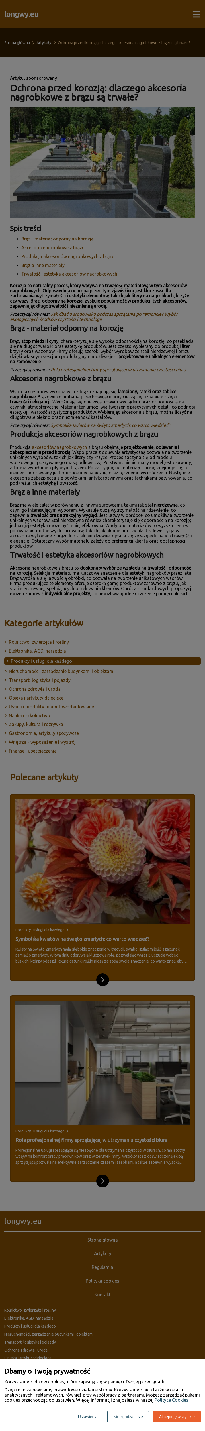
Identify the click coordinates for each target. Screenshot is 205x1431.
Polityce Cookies (171, 1400)
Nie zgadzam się (128, 1416)
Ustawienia (87, 1416)
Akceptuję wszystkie (177, 1416)
